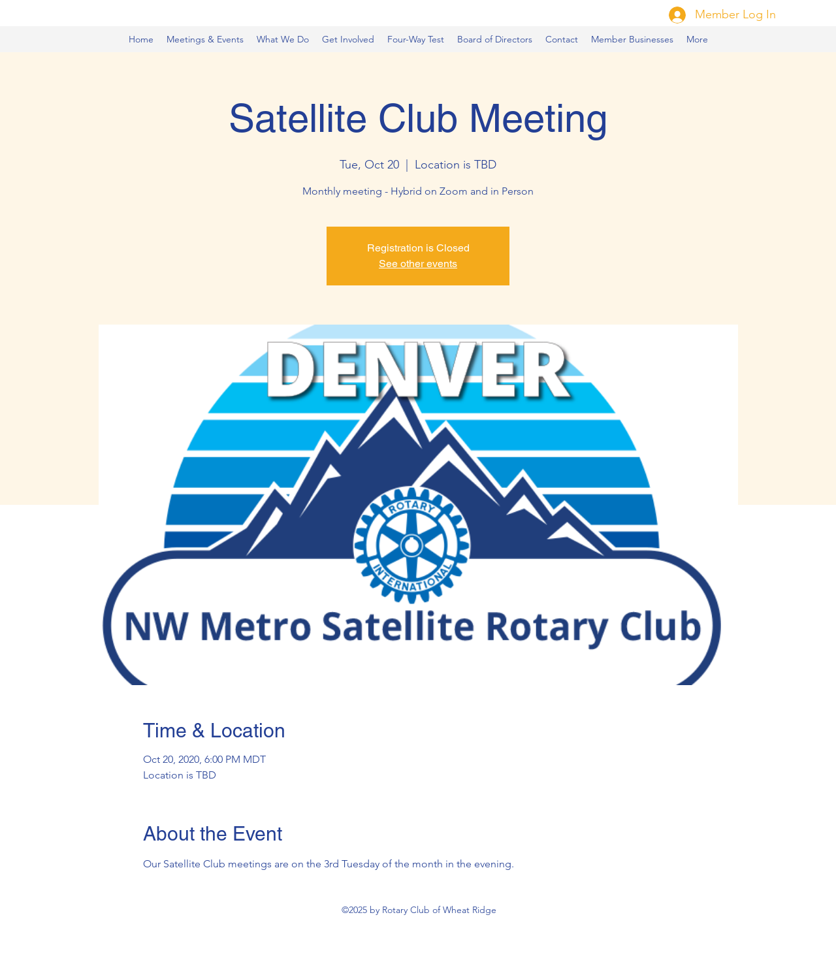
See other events (418, 263)
